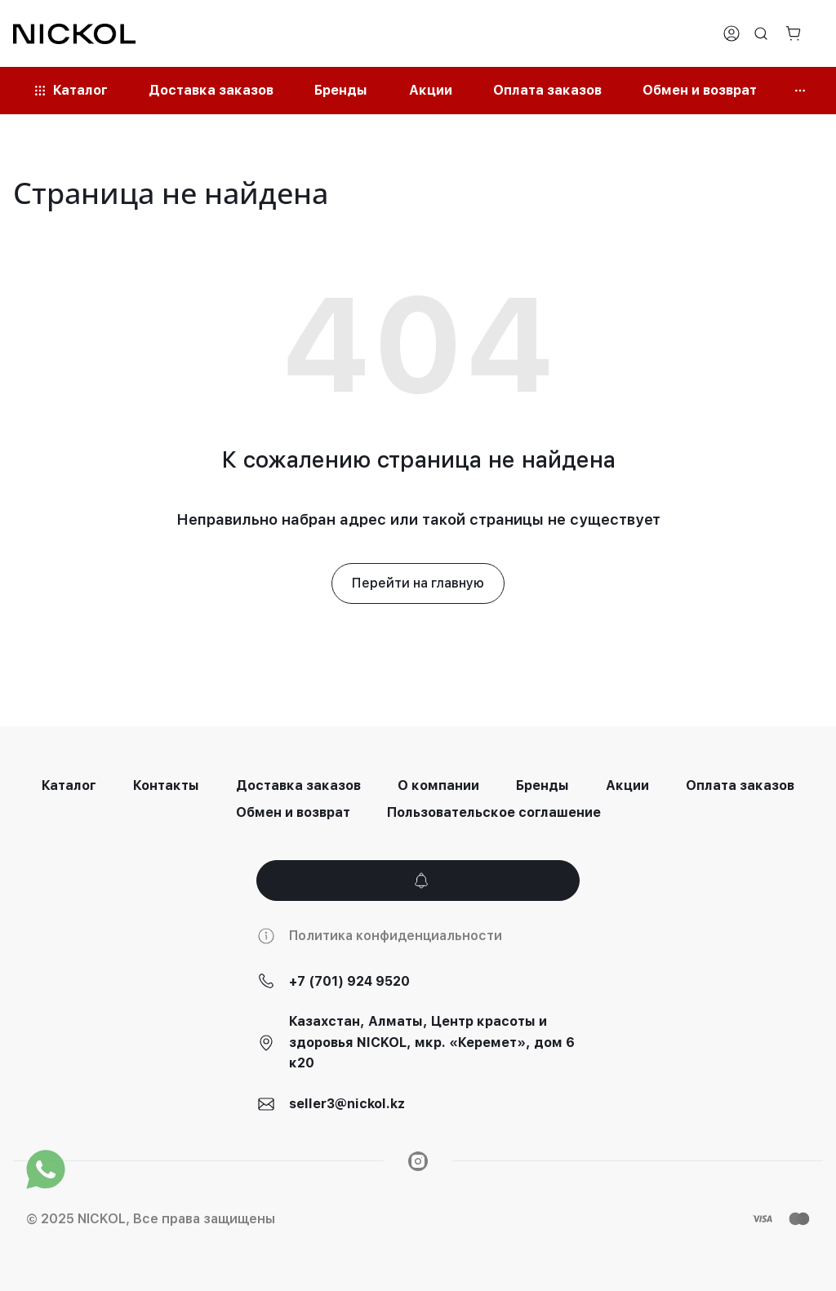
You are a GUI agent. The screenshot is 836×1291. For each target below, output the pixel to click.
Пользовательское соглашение (494, 812)
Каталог (69, 785)
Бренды (542, 785)
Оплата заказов (740, 785)
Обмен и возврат (293, 812)
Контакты (166, 785)
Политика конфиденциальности (395, 935)
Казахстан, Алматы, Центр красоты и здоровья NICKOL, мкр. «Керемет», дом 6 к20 (432, 1042)
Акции (627, 785)
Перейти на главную (418, 583)
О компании (438, 785)
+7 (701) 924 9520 (349, 981)
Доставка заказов (298, 785)
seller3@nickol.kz (347, 1103)
